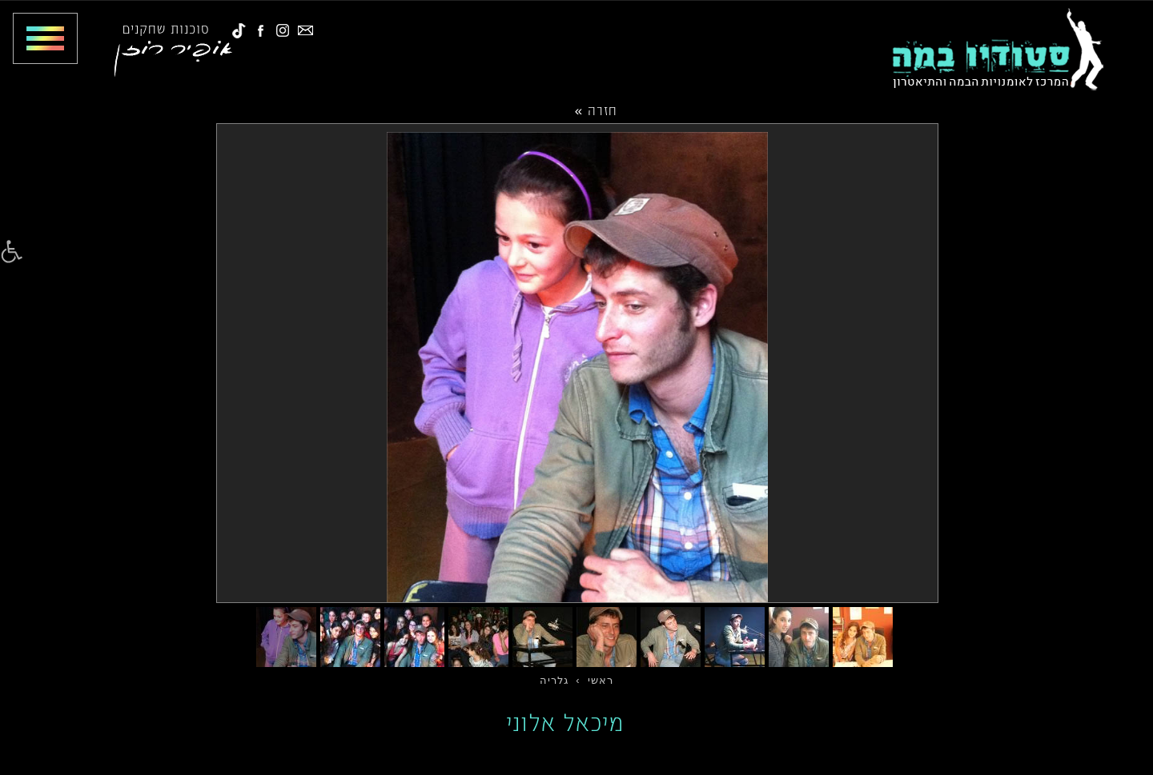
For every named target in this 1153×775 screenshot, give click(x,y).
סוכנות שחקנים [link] (166, 28)
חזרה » (596, 110)
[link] (11, 252)
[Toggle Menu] (39, 38)
